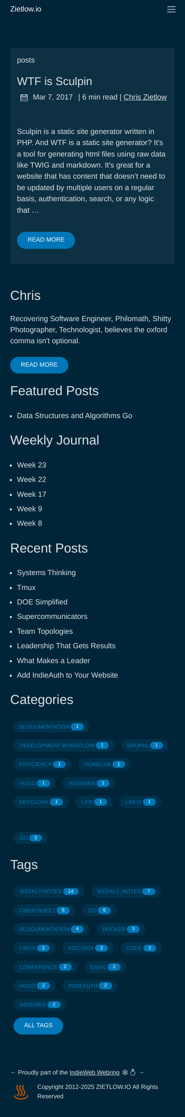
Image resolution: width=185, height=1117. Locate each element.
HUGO (35, 783)
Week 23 (31, 465)
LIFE (94, 802)
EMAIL (105, 967)
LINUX (141, 802)
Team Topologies (45, 631)
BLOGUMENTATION (52, 726)
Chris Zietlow (145, 97)
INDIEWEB (88, 783)
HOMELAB (104, 764)
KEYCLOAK (41, 802)
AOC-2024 (88, 948)
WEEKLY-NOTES (49, 891)
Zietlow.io (82, 9)
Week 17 (31, 494)
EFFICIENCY (43, 764)
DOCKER (121, 929)
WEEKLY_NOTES (126, 891)
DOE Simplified (42, 602)
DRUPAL (145, 745)
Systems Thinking (46, 572)
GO (31, 838)
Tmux (26, 587)
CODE (141, 948)
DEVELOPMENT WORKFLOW (64, 745)
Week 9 (29, 508)
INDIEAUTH (90, 985)
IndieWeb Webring (95, 1072)
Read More (46, 240)
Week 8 (29, 523)
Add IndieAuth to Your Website (67, 675)
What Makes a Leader (53, 660)
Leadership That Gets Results (66, 645)
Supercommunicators (52, 616)
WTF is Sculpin (54, 81)
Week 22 (31, 479)
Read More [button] (39, 365)
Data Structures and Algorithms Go (74, 415)
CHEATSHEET (45, 910)
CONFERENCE (46, 967)
